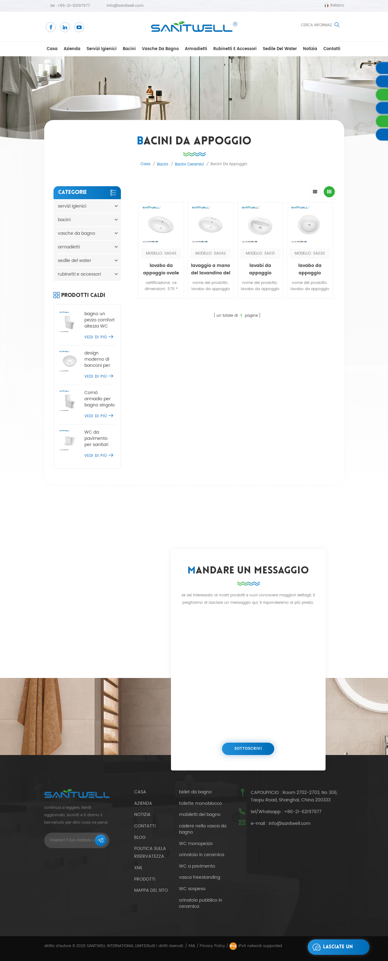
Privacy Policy (212, 946)
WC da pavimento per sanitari (96, 438)
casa (52, 49)
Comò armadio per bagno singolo (99, 399)
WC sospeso (192, 889)
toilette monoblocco (200, 803)
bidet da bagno (195, 792)
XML (191, 946)
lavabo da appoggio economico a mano (309, 269)
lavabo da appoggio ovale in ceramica (161, 269)
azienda (72, 49)
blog (140, 837)
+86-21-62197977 (73, 6)
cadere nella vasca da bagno (202, 829)
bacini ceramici (189, 164)
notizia (310, 49)
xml (138, 867)
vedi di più (98, 337)
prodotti (144, 879)
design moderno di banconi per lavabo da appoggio (97, 359)
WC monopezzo (196, 844)
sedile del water (280, 49)
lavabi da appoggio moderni (260, 269)
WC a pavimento (197, 866)
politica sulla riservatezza (150, 852)
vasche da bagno (160, 49)
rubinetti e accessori (235, 49)
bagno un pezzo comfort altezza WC (99, 320)
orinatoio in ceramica (201, 855)
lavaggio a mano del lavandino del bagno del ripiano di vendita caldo (211, 269)
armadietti (196, 49)
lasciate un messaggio (331, 947)
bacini (129, 49)
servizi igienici (102, 49)
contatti (331, 49)
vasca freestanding (199, 877)
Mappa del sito (151, 890)
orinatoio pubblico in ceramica (200, 903)
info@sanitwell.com (125, 6)
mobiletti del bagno (199, 815)
